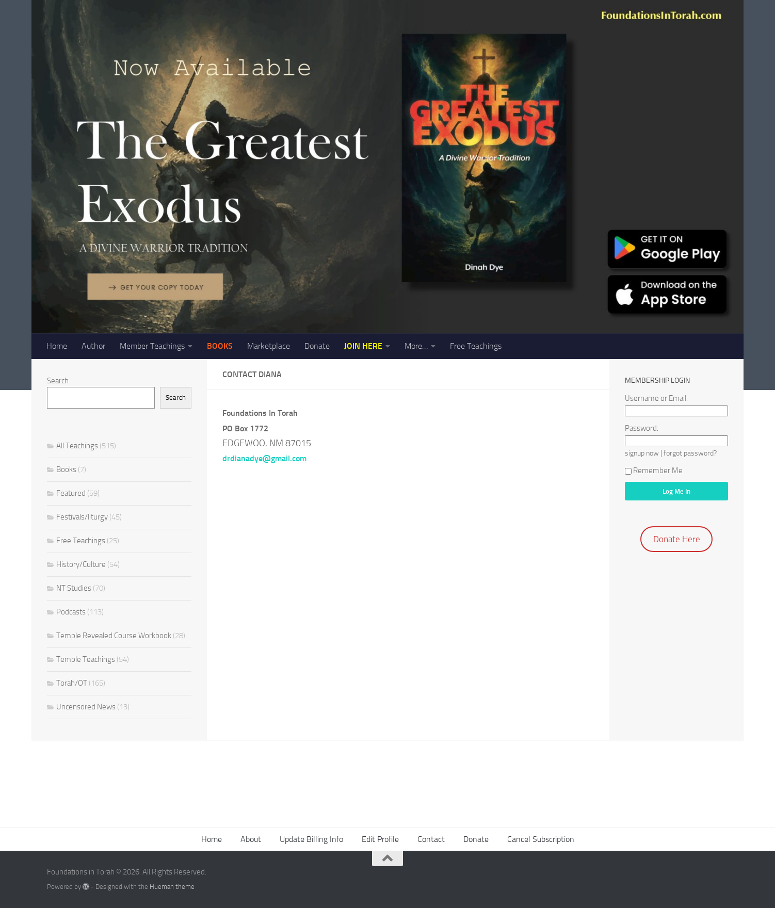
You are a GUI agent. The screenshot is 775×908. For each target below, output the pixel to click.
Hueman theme (172, 886)
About (250, 839)
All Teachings (77, 445)
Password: (641, 428)
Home (56, 346)
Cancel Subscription (540, 839)
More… (416, 346)
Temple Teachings (85, 659)
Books (66, 469)
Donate (317, 346)
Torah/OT (71, 683)
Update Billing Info (311, 839)
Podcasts (71, 612)
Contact (431, 839)
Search (58, 380)
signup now (642, 453)
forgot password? (690, 453)
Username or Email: (656, 398)
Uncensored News (86, 706)
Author (93, 346)
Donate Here (676, 539)
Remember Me (654, 470)
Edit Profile (380, 839)
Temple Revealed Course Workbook (113, 635)
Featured (71, 493)
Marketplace (268, 346)
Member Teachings (152, 346)
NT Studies (73, 588)
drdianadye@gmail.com (264, 458)
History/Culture (81, 564)
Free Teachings (476, 346)
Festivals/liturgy (82, 517)
